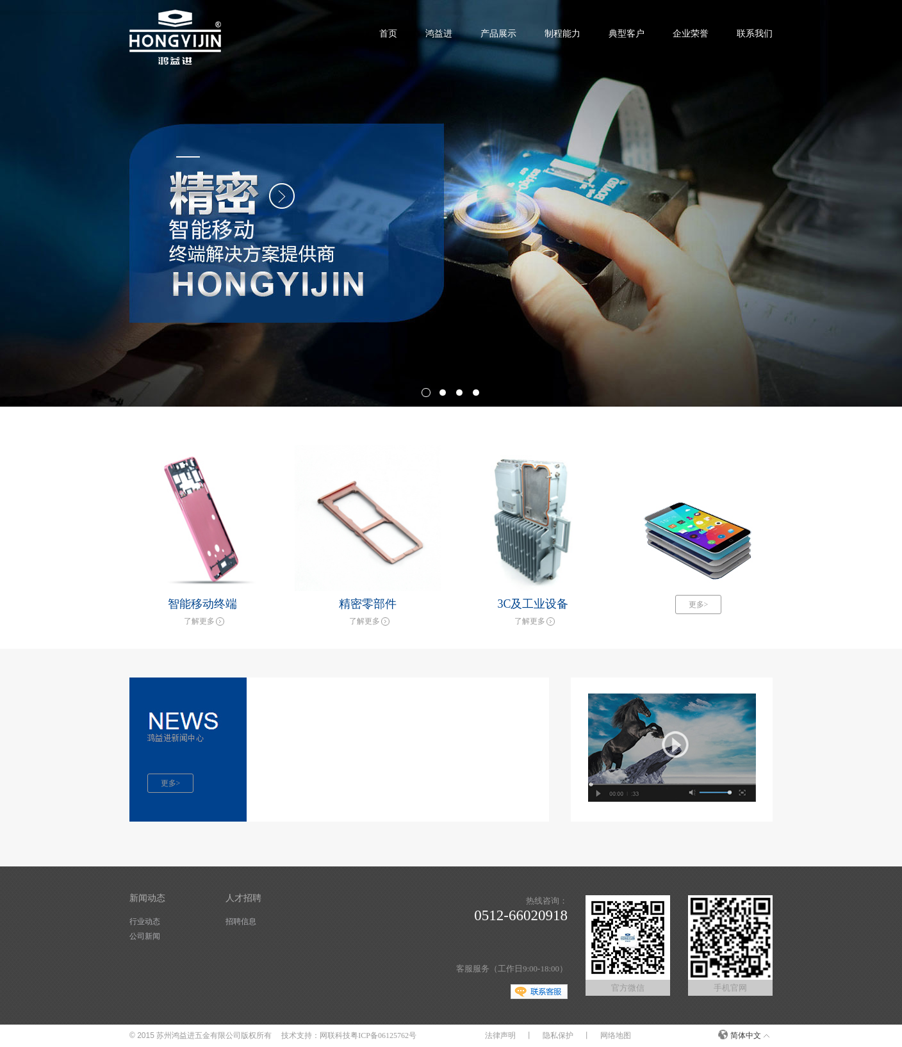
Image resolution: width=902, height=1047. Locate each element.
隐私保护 (558, 1035)
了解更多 (199, 621)
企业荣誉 (691, 33)
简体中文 (745, 1035)
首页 (388, 33)
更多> (699, 604)
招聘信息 (241, 921)
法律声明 (500, 1035)
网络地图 (615, 1035)
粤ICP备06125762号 (383, 1035)
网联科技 (335, 1035)
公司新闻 (144, 936)
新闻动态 (147, 898)
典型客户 (626, 33)
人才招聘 (243, 898)
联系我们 (755, 33)
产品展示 (498, 33)
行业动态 (144, 921)
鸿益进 (438, 33)
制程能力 (562, 33)
